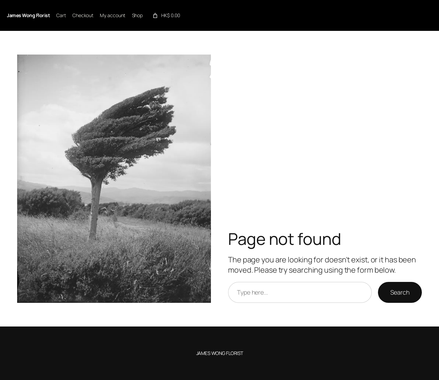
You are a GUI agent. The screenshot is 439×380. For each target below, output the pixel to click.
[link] (165, 16)
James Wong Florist (28, 15)
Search (400, 292)
